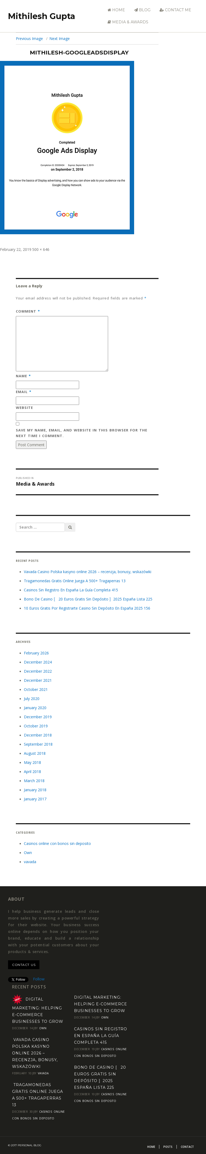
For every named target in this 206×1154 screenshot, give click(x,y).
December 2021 (38, 680)
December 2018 (38, 735)
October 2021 (36, 689)
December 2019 (38, 716)
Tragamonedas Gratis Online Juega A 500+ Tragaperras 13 (75, 580)
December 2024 (38, 662)
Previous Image (29, 38)
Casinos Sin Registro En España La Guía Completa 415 (71, 589)
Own (28, 852)
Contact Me (175, 10)
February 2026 (36, 652)
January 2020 (35, 707)
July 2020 (31, 698)
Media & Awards (128, 22)
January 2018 (35, 789)
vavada (30, 861)
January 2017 (35, 798)
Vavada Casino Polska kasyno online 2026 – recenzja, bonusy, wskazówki (87, 571)
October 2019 (36, 725)
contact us (23, 965)
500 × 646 (40, 249)
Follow (39, 978)
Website (24, 407)
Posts (167, 1147)
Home (116, 10)
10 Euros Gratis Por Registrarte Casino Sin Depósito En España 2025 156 (87, 608)
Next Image (59, 38)
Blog (142, 10)
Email (23, 391)
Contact (187, 1147)
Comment (28, 311)
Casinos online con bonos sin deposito (57, 843)
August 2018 (35, 753)
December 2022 (38, 671)
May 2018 (32, 762)
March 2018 (34, 780)
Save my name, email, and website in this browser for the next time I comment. (81, 433)
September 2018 (38, 744)
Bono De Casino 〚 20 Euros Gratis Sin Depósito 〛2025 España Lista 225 (88, 599)
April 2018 (32, 771)
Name (23, 375)
